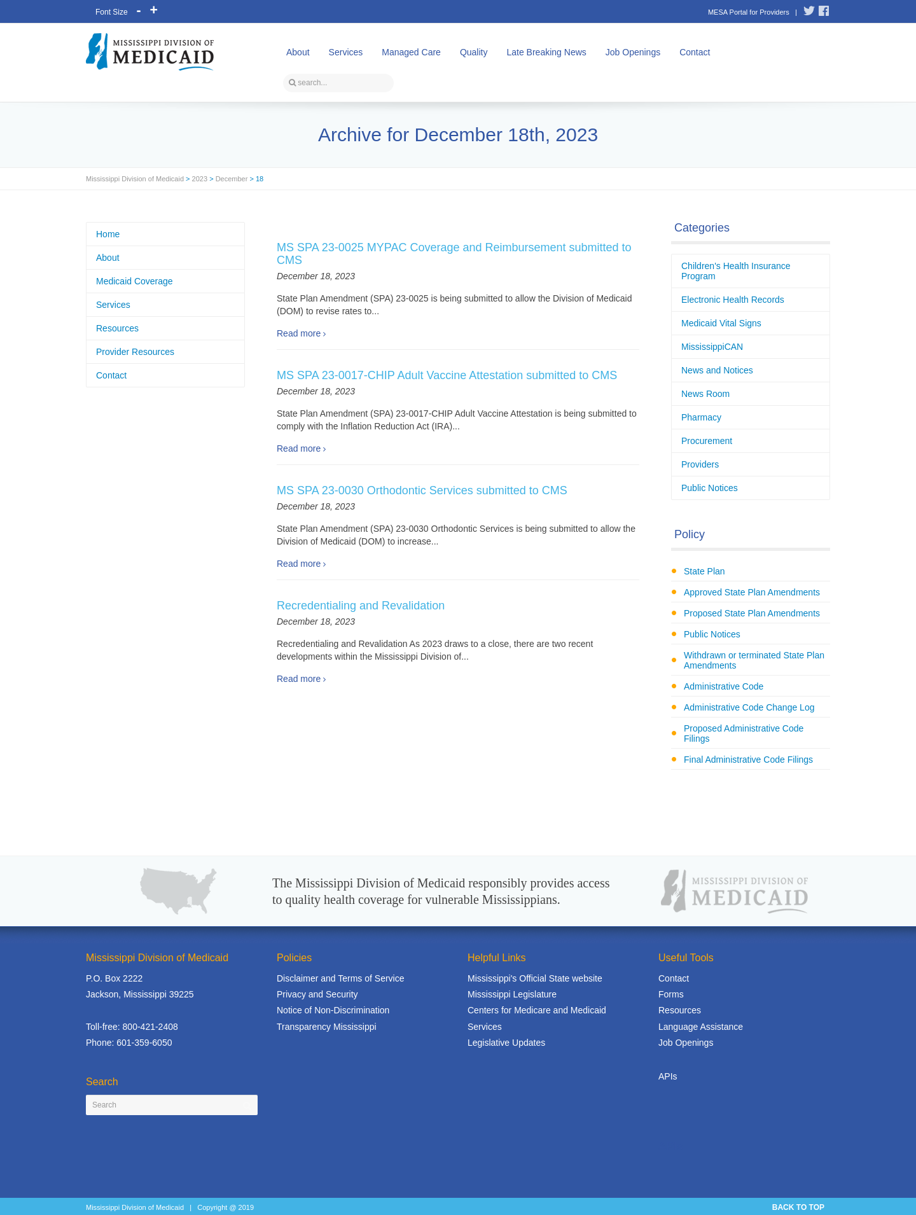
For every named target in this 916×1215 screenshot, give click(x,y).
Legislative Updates (506, 1043)
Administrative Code (723, 686)
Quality (474, 52)
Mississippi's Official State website (535, 978)
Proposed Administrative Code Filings (743, 733)
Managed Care (411, 52)
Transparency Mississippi (327, 1027)
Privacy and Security (317, 994)
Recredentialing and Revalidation (361, 605)
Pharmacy (701, 417)
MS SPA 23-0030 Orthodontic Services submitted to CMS (422, 490)
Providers (700, 464)
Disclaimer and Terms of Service (340, 978)
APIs (667, 1076)
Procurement (706, 441)
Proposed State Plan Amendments (752, 613)
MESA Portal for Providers (748, 12)
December (232, 179)
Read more (299, 333)
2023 (199, 179)
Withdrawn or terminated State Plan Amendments (754, 660)
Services (346, 52)
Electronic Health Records (732, 300)
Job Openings (633, 52)
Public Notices (709, 488)
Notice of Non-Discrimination (333, 1010)
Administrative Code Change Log (749, 707)
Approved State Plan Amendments (752, 592)
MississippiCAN (712, 347)
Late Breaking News (546, 52)
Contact (694, 52)
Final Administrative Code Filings (748, 759)
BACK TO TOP (798, 1207)
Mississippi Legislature (512, 994)
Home (108, 234)
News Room (705, 394)
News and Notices (717, 370)
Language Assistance (700, 1027)
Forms (671, 994)
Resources (117, 328)
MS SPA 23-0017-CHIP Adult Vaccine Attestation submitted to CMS (447, 375)
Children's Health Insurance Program (736, 271)
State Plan (704, 571)
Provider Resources (135, 352)
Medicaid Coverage (134, 281)
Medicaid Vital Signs (721, 323)
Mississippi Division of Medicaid (135, 179)
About (298, 52)
